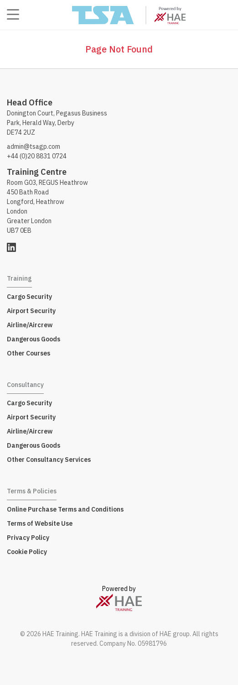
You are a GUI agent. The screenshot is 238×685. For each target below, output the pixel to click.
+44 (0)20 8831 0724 (37, 156)
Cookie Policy (27, 552)
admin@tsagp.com (33, 146)
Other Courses (28, 353)
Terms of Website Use (39, 523)
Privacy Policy (28, 537)
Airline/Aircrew (29, 325)
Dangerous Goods (33, 339)
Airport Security (31, 311)
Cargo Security (29, 297)
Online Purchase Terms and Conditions (65, 509)
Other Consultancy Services (49, 459)
